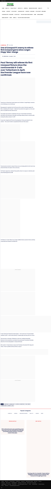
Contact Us (20, 8)
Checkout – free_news (29, 11)
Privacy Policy (13, 8)
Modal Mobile (40, 14)
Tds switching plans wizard (27, 14)
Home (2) (14, 17)
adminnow (6, 56)
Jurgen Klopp (12, 404)
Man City (40, 8)
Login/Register (21, 11)
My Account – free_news (41, 11)
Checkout (8, 11)
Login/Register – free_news (7, 14)
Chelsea (3, 11)
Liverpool (26, 8)
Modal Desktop (5, 17)
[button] (48, 8)
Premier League (4, 405)
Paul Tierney (28, 404)
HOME (3, 8)
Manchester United (33, 8)
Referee (9, 405)
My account (14, 11)
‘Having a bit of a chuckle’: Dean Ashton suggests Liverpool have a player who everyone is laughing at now (38, 474)
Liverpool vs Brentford (20, 404)
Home (35, 14)
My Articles (17, 14)
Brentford (6, 404)
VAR (12, 405)
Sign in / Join (3, 0)
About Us (7, 8)
